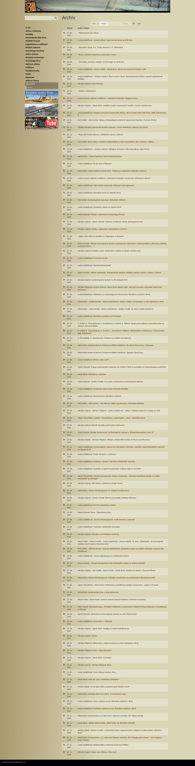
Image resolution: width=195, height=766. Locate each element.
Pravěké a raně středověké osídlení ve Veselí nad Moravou (116, 251)
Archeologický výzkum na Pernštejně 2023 (109, 280)
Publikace (30, 67)
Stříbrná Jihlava (32, 81)
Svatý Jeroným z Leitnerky (104, 454)
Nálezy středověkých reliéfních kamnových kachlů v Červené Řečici (128, 120)
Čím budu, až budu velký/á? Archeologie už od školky (101, 62)
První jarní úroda (100, 258)
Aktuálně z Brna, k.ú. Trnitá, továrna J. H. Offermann (101, 47)
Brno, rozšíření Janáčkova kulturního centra (97, 55)
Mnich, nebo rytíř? (101, 360)
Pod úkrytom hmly (118, 694)
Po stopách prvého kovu (118, 491)
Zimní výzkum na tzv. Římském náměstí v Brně (113, 701)
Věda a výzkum (32, 54)
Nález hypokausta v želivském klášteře (127, 403)
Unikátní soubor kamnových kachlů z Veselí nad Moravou (127, 106)
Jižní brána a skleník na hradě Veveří (107, 483)
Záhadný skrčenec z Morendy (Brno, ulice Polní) (129, 149)
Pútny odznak (137, 716)
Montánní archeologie (35, 57)
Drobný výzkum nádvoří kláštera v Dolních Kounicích (123, 600)
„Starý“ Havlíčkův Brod (135, 418)
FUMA (28, 74)
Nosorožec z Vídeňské (102, 621)
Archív (30, 87)
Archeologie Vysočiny (35, 51)
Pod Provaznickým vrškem (104, 505)
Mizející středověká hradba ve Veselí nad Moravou (128, 440)
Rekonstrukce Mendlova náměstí (107, 396)
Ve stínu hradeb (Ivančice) (142, 309)
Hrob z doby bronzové (102, 650)
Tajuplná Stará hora (135, 353)
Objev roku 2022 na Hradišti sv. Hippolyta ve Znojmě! (101, 236)
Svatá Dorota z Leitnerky (124, 520)
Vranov (94, 636)
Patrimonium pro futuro (89, 33)
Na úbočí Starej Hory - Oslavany (140, 345)
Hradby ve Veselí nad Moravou (116, 629)
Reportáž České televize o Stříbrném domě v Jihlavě (101, 135)
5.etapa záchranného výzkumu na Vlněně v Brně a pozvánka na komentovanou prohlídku (128, 367)
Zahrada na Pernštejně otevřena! (105, 534)
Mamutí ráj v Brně (140, 127)
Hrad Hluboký (97, 84)
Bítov (109, 665)
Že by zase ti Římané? (102, 164)
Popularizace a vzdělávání (37, 44)
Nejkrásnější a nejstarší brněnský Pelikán (110, 745)
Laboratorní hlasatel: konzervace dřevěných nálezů (128, 178)
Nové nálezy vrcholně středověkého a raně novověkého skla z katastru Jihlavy (121, 142)
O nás (28, 28)
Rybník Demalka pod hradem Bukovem (107, 425)
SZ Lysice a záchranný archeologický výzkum (123, 382)
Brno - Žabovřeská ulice (101, 512)
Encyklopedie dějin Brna (36, 38)
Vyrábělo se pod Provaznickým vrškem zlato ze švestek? (117, 469)
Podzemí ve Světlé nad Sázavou (117, 338)
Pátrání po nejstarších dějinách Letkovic (129, 171)
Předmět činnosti (33, 41)
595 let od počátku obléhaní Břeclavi (120, 498)
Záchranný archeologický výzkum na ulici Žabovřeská (113, 614)
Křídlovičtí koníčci (121, 556)
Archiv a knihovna (33, 31)
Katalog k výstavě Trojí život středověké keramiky (114, 461)
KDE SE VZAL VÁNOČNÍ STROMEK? (103, 679)
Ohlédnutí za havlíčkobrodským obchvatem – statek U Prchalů (131, 585)
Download (30, 77)
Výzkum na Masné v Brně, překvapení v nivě (124, 222)
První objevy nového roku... (105, 672)
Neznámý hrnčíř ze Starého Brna (107, 193)
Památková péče (33, 71)
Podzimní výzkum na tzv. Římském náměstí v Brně (114, 708)
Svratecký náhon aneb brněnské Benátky (110, 389)
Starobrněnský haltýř (102, 265)
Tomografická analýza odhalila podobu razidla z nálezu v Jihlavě (134, 273)
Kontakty (29, 34)
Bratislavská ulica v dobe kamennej (104, 592)
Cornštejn (107, 658)
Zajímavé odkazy (33, 64)
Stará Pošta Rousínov (112, 156)
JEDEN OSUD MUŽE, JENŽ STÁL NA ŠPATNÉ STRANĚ (112, 723)
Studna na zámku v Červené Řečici (141, 570)
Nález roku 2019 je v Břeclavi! (103, 752)
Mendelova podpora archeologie (107, 316)
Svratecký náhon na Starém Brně (107, 207)
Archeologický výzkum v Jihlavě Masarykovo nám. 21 (131, 432)
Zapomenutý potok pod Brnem (119, 40)
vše (139, 24)
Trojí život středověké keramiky (106, 527)
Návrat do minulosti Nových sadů (132, 69)
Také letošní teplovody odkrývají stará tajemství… (114, 185)
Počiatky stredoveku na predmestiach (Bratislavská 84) (131, 578)
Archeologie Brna (33, 61)
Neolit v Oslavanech (87, 91)
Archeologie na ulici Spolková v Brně (148, 302)
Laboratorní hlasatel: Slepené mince (122, 98)
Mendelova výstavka (97, 374)
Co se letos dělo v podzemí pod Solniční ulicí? (110, 687)
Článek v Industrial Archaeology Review (108, 214)
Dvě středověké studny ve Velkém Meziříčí (127, 563)
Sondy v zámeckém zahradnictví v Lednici (109, 229)
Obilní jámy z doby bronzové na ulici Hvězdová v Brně (116, 643)
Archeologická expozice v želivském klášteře (107, 200)
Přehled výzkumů (33, 48)
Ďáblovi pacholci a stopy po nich (146, 411)
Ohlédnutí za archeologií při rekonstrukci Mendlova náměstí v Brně (121, 294)
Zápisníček (30, 84)
